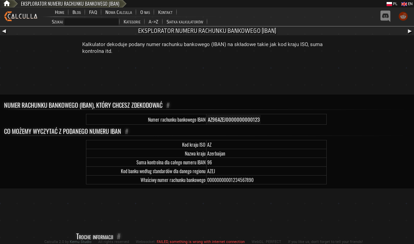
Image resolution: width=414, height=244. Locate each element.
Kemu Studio (80, 242)
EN (407, 4)
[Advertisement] (207, 76)
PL (392, 4)
